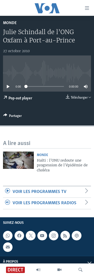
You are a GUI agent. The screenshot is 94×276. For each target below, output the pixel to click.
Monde (10, 23)
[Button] (12, 116)
